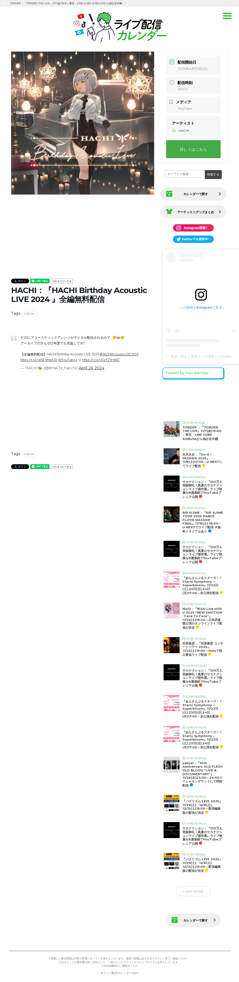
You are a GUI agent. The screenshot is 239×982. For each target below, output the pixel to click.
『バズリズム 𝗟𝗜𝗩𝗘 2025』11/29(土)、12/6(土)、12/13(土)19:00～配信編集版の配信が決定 (202, 805)
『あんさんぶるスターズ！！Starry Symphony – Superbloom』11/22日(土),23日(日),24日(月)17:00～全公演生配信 (202, 583)
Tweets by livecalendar (187, 371)
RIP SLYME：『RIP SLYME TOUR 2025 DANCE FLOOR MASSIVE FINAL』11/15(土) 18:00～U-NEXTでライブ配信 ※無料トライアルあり (202, 520)
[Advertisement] (82, 229)
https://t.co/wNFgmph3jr (39, 360)
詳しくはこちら (193, 149)
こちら (134, 964)
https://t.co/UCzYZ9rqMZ (101, 360)
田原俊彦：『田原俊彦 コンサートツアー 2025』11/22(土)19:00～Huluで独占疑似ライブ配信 (202, 647)
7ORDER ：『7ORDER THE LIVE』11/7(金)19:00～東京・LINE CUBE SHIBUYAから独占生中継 (201, 431)
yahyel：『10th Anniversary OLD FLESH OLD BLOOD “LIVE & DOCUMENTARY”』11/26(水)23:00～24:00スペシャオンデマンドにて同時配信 (202, 772)
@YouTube (66, 360)
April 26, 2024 (91, 368)
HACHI (29, 313)
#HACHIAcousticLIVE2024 (119, 354)
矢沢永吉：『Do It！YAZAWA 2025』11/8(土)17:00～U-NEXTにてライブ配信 (202, 458)
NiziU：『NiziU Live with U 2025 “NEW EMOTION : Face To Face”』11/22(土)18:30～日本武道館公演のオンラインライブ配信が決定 (202, 616)
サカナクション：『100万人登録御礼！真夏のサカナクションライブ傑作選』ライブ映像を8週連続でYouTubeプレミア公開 (202, 487)
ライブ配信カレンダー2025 (120, 971)
